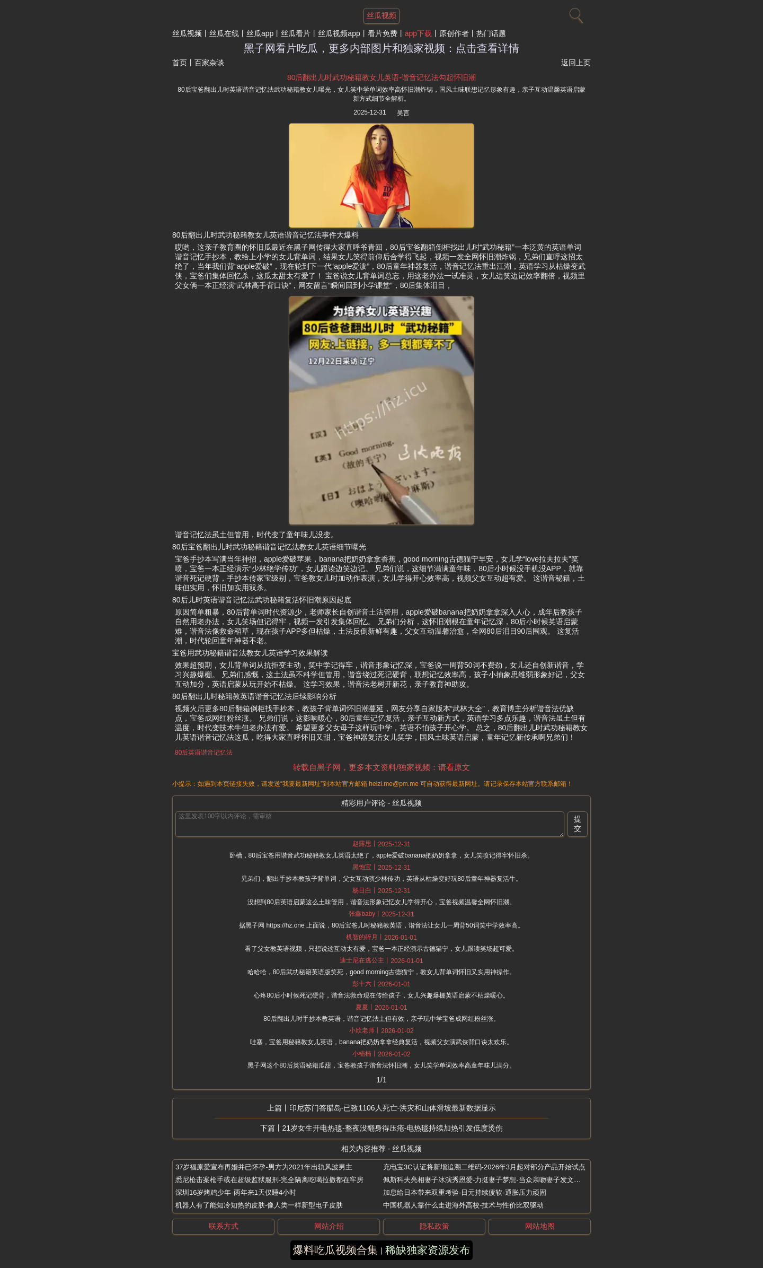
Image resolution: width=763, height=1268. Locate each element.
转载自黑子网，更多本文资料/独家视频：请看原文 (381, 767)
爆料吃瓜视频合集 (335, 1250)
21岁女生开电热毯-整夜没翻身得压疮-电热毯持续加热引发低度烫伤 (392, 1128)
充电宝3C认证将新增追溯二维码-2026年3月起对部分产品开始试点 (484, 1167)
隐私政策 (434, 1226)
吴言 (403, 113)
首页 (179, 62)
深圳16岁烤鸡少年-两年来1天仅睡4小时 (235, 1192)
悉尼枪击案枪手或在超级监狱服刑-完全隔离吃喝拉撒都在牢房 (269, 1180)
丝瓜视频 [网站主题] (381, 15)
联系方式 (223, 1226)
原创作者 (454, 33)
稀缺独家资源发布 (427, 1250)
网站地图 (540, 1226)
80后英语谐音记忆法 (204, 752)
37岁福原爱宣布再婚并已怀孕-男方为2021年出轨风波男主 (263, 1167)
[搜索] (575, 13)
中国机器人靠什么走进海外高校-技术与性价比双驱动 (463, 1205)
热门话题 (491, 33)
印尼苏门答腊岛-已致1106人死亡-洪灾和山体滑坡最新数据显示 (392, 1108)
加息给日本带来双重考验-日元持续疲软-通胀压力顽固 (464, 1192)
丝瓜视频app (339, 33)
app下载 (418, 33)
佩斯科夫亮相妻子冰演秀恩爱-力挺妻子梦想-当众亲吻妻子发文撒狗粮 (489, 1180)
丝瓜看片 (295, 33)
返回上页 (576, 62)
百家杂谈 (209, 62)
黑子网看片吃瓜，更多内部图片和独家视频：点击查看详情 (381, 48)
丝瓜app (259, 33)
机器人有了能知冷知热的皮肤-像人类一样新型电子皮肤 (259, 1205)
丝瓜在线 (224, 33)
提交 (577, 824)
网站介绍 (329, 1226)
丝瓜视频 (187, 33)
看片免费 (382, 33)
